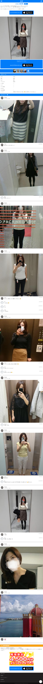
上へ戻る (41, 681)
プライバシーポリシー (4, 677)
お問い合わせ (3, 673)
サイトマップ (3, 681)
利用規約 (2, 675)
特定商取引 (2, 679)
